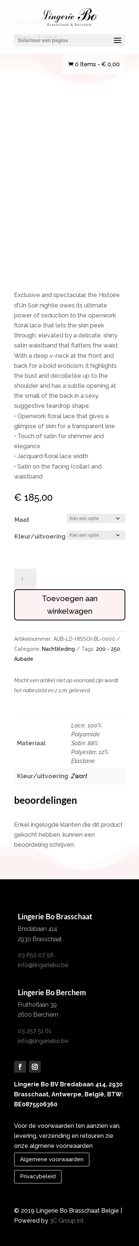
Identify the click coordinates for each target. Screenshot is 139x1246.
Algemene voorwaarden (51, 1159)
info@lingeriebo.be (43, 965)
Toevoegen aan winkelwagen (69, 605)
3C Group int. (67, 1220)
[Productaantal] (25, 579)
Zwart (79, 776)
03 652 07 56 (36, 955)
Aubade (23, 659)
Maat (21, 519)
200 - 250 (108, 649)
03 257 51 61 (35, 1031)
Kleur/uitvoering (40, 536)
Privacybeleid (38, 1176)
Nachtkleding (58, 649)
